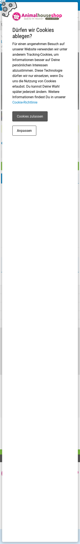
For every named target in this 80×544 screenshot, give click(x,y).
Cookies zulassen (30, 116)
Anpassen (24, 131)
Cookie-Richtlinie (24, 102)
